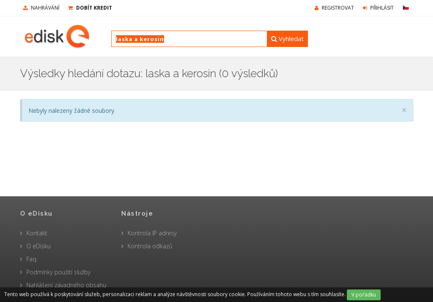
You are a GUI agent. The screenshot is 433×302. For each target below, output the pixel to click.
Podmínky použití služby (58, 272)
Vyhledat (287, 38)
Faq (31, 259)
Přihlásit (378, 7)
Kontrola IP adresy (152, 233)
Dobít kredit (90, 7)
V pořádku (363, 294)
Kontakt (36, 233)
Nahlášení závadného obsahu (66, 285)
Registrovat (334, 7)
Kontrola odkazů (150, 246)
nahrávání (41, 7)
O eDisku (38, 246)
